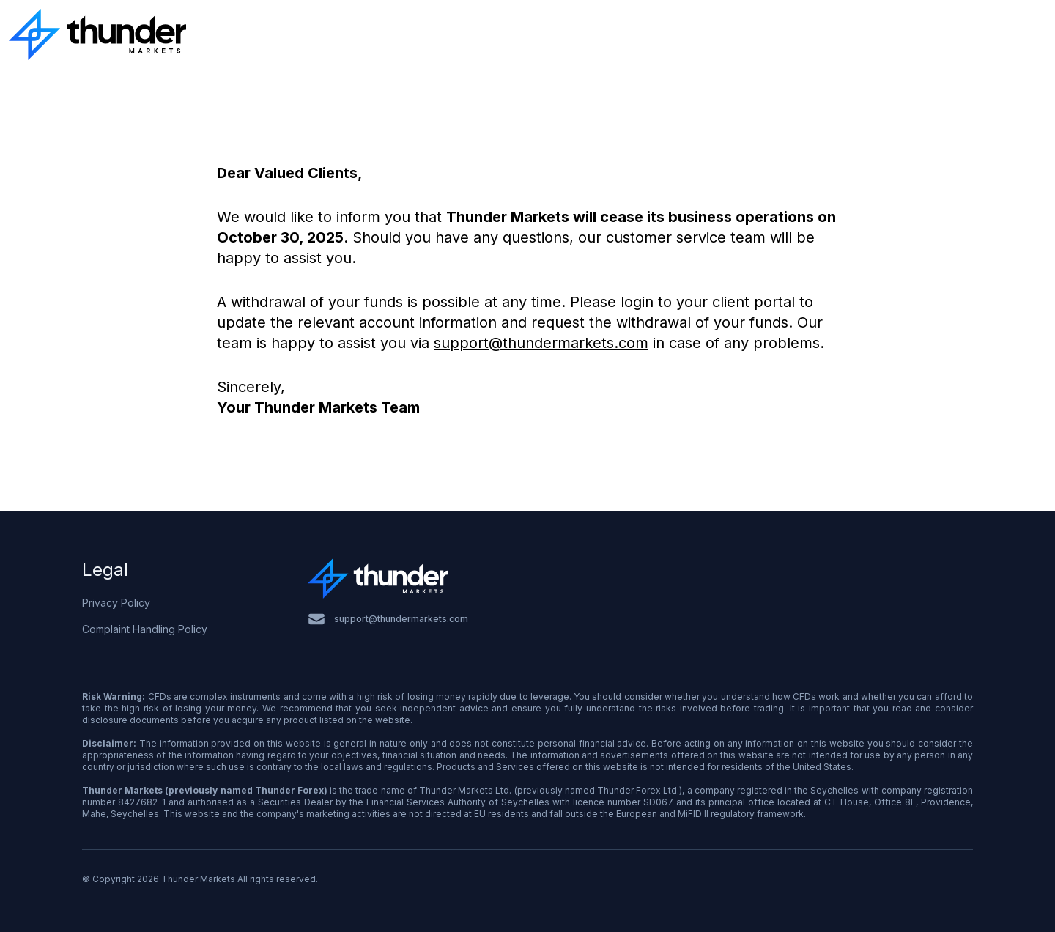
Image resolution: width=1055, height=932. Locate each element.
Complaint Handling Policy (144, 629)
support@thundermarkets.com (541, 343)
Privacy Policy (116, 602)
